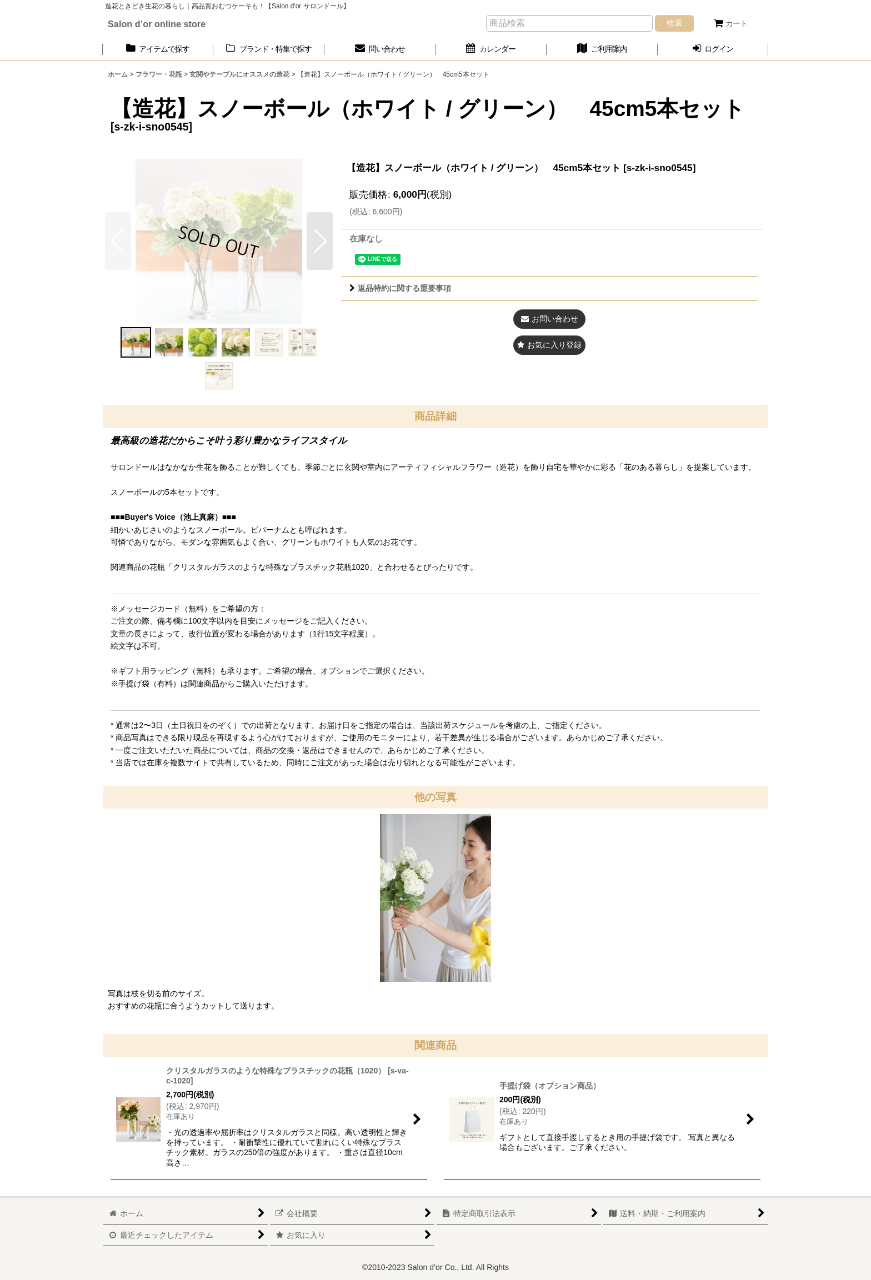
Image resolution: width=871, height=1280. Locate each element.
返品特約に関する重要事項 (400, 288)
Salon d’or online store (157, 24)
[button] (320, 241)
